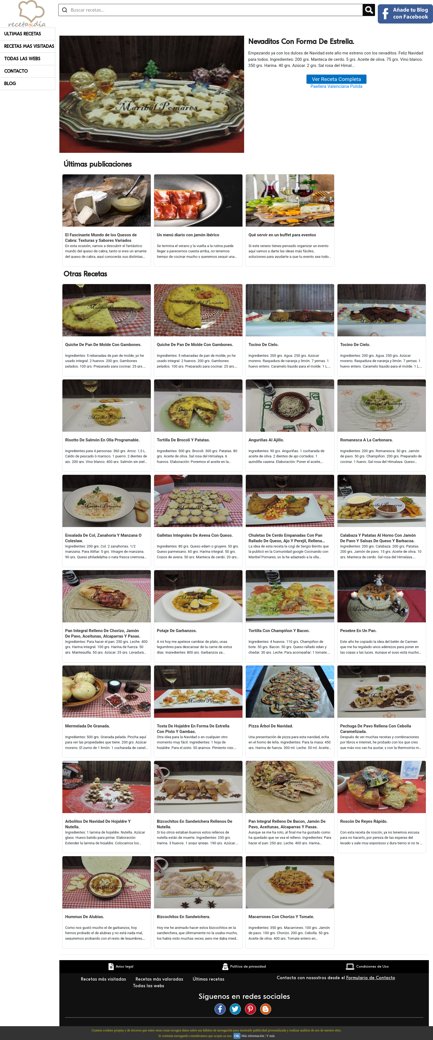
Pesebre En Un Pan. (358, 630)
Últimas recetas (209, 979)
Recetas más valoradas (160, 979)
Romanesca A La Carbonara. (366, 440)
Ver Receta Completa (336, 79)
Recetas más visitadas (104, 979)
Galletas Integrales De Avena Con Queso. (195, 535)
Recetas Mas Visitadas (29, 46)
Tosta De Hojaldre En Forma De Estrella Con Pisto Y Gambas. (193, 729)
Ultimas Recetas (22, 34)
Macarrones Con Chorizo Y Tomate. (281, 916)
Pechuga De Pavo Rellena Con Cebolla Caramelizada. (375, 729)
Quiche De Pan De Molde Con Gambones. (103, 344)
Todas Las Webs (22, 58)
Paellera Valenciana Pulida (337, 86)
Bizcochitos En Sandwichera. (183, 916)
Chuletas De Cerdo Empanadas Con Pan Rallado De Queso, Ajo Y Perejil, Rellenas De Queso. (286, 538)
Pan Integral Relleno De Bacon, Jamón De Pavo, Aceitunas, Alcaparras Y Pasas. (287, 824)
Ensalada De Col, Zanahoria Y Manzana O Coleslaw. (103, 538)
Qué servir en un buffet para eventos (282, 234)
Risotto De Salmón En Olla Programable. (102, 440)
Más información (252, 1036)
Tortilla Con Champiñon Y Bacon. (279, 630)
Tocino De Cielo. (264, 344)
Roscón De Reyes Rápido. (364, 821)
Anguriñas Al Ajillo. (266, 440)
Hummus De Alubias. (84, 916)
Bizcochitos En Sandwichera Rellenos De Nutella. (194, 824)
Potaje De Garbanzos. (177, 630)
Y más (270, 1036)
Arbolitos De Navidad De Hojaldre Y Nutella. (98, 824)
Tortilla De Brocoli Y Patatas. (183, 440)
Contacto (16, 71)
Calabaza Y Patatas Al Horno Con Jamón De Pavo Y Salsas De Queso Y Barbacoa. (378, 538)
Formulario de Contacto (370, 977)
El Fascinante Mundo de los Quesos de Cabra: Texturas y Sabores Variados (101, 237)
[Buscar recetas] (210, 10)
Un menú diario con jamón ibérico (188, 234)
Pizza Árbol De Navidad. (271, 726)
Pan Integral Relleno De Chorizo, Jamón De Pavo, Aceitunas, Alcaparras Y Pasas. (102, 633)
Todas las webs (149, 985)
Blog (10, 83)
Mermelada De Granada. (87, 726)
